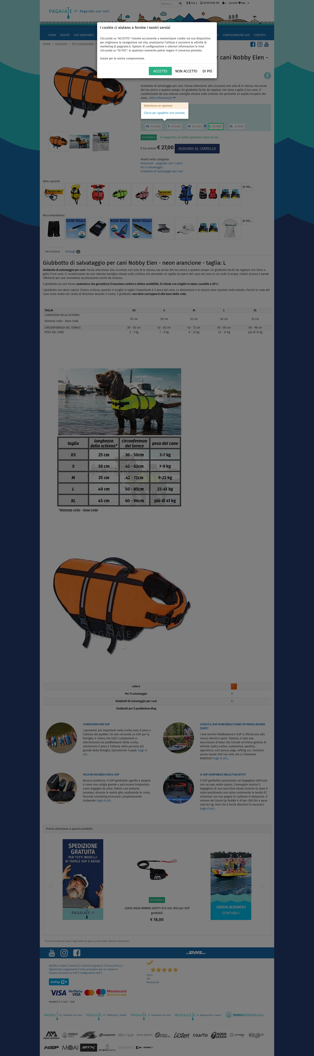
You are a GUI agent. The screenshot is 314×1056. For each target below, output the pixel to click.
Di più (207, 71)
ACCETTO (160, 71)
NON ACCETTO (186, 71)
